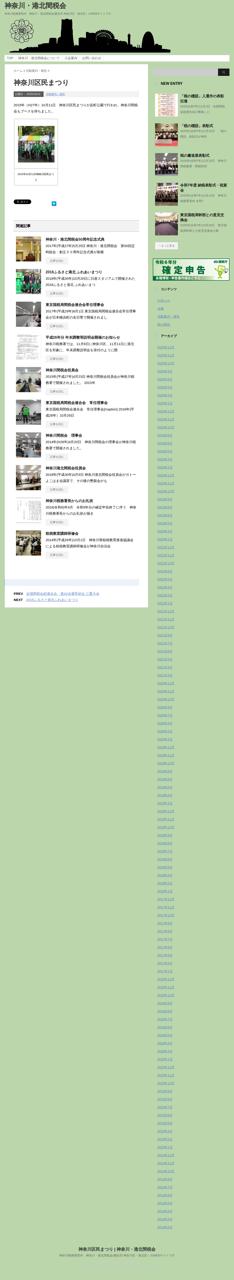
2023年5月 (165, 523)
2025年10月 (165, 363)
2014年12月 (165, 1155)
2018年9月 (165, 835)
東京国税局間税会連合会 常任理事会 (77, 403)
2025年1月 (165, 403)
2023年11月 (165, 483)
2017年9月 (165, 923)
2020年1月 (165, 739)
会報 (160, 308)
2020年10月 (165, 699)
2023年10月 (165, 491)
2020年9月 (165, 707)
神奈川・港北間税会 (35, 5)
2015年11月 (165, 1075)
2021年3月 (165, 675)
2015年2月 (165, 1139)
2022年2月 (165, 595)
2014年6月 (165, 1195)
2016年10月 (165, 995)
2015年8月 (165, 1099)
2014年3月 (165, 1219)
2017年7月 (165, 939)
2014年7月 (165, 1187)
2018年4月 (165, 875)
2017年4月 (165, 963)
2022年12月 (165, 547)
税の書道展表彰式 (194, 155)
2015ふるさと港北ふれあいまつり (52, 600)
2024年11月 (165, 419)
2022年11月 (165, 555)
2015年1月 (165, 1147)
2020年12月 (165, 683)
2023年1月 (165, 539)
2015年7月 (165, 1107)
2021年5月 (165, 659)
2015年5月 (165, 1123)
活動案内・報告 (55, 94)
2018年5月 (165, 867)
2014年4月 (165, 1211)
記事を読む (57, 260)
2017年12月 (165, 899)
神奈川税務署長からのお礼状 (69, 501)
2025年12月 (165, 347)
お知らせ (163, 300)
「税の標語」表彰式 (196, 126)
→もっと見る (166, 245)
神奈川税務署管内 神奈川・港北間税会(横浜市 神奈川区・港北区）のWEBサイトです (117, 1255)
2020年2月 (165, 731)
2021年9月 (165, 635)
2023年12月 (165, 475)
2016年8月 (165, 1011)
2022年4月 (165, 587)
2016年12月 (165, 979)
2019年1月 (165, 803)
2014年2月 (165, 1227)
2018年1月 (165, 891)
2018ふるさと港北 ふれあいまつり (74, 272)
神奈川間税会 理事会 (64, 435)
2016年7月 (165, 1019)
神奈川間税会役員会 (62, 370)
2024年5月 (165, 451)
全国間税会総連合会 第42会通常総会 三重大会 (62, 594)
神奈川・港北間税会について (39, 58)
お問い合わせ (91, 58)
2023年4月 (165, 531)
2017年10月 (165, 915)
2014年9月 (165, 1179)
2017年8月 (165, 931)
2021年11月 (165, 619)
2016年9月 (165, 1003)
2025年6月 (165, 379)
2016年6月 (165, 1027)
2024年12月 (165, 411)
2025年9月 (165, 371)
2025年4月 (165, 395)
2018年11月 (165, 819)
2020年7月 (165, 715)
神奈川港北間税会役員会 (66, 468)
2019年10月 (165, 763)
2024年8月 (165, 435)
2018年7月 (165, 851)
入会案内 (71, 58)
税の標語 (163, 324)
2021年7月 (165, 643)
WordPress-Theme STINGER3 (117, 1262)
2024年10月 (165, 427)
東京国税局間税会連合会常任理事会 (75, 305)
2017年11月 (165, 907)
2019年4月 (165, 795)
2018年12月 (165, 811)
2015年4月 (165, 1131)
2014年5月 (165, 1203)
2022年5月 (165, 579)
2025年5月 (165, 387)
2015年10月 (165, 1083)
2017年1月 (165, 971)
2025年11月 (165, 355)
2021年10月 (165, 627)
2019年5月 (165, 787)
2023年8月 (165, 507)
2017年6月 (165, 947)
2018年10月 (165, 827)
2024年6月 (165, 443)
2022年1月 (165, 603)
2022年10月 (165, 563)
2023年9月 (165, 499)
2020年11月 (165, 691)
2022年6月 (165, 571)
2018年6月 (165, 859)
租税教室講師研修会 (62, 533)
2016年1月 (165, 1059)
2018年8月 (165, 843)
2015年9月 (165, 1091)
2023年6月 (165, 515)
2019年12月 (165, 747)
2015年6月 (165, 1115)
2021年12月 (165, 611)
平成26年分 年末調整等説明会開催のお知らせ (83, 337)
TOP (10, 58)
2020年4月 (165, 723)
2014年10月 (165, 1171)
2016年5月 (165, 1035)
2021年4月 (165, 667)
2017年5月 (165, 955)
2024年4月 (165, 459)
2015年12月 (165, 1067)
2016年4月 (165, 1043)
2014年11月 (165, 1163)
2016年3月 (165, 1051)
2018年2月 (165, 883)
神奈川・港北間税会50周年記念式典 (75, 239)
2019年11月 (165, 755)
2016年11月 (165, 987)
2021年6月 (165, 651)
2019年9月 (165, 771)
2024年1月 (165, 467)
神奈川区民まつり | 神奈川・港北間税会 (117, 1249)
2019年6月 (165, 779)
